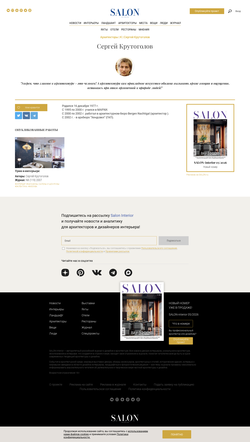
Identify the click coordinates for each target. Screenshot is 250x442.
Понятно (177, 434)
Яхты (104, 29)
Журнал (175, 23)
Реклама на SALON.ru (197, 175)
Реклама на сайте (81, 384)
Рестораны (128, 29)
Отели (114, 29)
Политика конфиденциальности (149, 389)
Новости (75, 23)
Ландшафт (108, 23)
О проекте (55, 384)
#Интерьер (20, 184)
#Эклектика (21, 186)
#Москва (32, 186)
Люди (164, 23)
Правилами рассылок (117, 251)
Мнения (144, 29)
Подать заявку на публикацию (174, 384)
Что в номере (181, 323)
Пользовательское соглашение (100, 389)
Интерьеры (91, 23)
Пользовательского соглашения (159, 248)
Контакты (140, 384)
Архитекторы (127, 23)
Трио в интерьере (27, 171)
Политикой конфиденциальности (84, 251)
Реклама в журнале (113, 384)
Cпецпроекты (90, 333)
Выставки (88, 303)
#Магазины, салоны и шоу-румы (42, 184)
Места (143, 23)
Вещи (153, 23)
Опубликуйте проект (207, 11)
